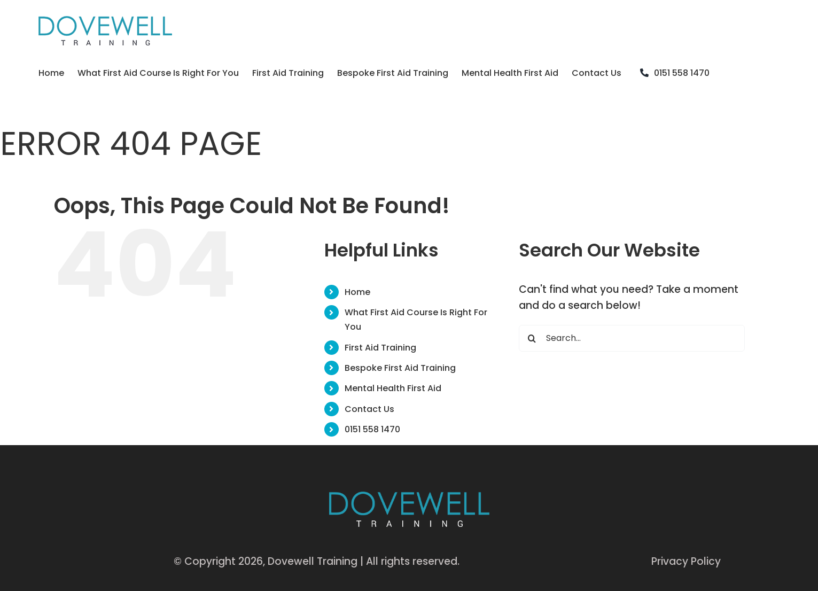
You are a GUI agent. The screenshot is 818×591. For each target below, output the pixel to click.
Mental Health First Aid (393, 388)
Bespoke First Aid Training (400, 368)
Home (357, 292)
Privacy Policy (686, 561)
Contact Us (369, 409)
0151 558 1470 (372, 429)
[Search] (532, 338)
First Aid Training (380, 347)
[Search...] (632, 338)
